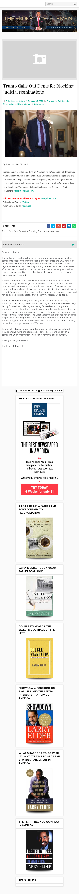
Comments (39, 104)
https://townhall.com (24, 191)
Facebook (26, 206)
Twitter (25, 202)
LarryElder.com (48, 199)
